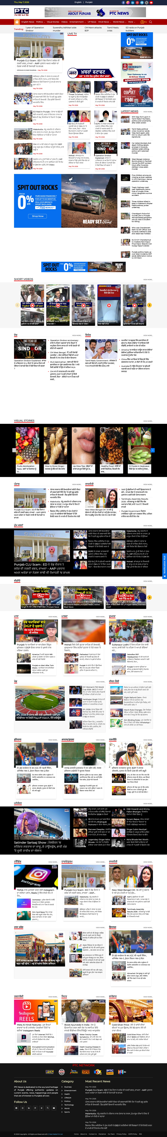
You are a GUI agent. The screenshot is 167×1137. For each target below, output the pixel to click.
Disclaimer (102, 1134)
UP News (92, 22)
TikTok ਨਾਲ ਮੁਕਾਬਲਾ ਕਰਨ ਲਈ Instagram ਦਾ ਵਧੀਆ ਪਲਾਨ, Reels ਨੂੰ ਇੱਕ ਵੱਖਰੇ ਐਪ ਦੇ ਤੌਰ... (35, 893)
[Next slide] (149, 305)
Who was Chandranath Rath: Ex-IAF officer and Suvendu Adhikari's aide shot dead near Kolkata (141, 231)
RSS (140, 1134)
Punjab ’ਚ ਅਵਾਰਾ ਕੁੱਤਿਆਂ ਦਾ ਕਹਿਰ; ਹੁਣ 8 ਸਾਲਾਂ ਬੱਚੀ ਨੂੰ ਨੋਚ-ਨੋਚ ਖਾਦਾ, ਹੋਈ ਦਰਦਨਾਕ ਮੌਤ (138, 669)
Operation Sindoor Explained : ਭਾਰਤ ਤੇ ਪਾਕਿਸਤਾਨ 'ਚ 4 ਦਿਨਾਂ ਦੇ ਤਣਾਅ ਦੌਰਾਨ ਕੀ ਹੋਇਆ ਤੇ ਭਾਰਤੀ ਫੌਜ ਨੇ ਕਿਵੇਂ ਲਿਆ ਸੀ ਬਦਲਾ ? (105, 160)
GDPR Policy (132, 1134)
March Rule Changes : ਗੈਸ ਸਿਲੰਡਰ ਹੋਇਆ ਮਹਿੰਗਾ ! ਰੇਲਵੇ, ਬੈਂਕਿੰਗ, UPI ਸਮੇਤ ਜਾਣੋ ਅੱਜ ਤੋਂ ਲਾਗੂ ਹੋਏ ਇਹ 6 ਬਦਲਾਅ (137, 712)
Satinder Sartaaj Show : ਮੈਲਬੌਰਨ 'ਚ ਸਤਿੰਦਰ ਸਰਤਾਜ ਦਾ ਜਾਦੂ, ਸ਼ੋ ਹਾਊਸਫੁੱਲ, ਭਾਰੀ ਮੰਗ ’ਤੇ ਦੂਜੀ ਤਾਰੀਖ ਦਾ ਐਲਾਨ (40, 846)
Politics (40, 22)
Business (66, 1087)
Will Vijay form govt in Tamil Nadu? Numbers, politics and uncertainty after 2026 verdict (141, 120)
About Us (83, 1134)
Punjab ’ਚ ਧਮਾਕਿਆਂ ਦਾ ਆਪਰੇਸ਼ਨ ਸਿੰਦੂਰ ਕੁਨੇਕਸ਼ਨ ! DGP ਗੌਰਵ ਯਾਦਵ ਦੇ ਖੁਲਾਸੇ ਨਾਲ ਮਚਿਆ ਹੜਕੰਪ (34, 647)
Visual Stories (53, 22)
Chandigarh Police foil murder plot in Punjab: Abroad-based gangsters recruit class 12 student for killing (142, 218)
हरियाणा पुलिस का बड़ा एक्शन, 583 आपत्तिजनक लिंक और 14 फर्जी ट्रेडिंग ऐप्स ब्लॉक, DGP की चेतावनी (91, 777)
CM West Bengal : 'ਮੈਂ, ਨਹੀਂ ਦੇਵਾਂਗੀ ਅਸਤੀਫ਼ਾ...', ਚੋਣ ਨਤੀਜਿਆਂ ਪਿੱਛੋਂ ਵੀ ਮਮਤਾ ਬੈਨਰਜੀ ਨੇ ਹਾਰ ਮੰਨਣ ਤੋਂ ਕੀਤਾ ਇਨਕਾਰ (64, 355)
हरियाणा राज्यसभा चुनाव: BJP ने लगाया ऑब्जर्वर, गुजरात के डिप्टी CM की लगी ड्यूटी (43, 788)
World (65, 1108)
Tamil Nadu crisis (113, 29)
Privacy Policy (121, 1134)
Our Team (111, 1134)
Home (76, 1134)
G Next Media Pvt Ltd (55, 1134)
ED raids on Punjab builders (135, 29)
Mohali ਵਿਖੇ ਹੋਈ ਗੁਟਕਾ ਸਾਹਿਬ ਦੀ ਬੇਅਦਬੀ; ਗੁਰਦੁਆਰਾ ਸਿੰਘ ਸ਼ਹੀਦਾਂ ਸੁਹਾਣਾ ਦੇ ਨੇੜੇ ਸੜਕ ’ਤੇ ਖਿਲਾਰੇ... (82, 647)
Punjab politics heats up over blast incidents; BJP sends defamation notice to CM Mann (142, 255)
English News (27, 22)
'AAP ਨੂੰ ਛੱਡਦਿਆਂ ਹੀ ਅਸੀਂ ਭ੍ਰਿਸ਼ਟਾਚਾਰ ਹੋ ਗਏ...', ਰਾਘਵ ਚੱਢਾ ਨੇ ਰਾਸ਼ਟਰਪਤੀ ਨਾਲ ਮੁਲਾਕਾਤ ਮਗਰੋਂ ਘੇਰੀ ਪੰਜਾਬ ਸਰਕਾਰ (136, 492)
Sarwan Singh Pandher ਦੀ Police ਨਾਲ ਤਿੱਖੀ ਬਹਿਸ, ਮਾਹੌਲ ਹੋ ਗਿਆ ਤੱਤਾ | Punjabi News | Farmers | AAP (126, 604)
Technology (67, 1105)
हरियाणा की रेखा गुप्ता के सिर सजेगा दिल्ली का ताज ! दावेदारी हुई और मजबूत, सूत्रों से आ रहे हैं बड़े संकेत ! (138, 789)
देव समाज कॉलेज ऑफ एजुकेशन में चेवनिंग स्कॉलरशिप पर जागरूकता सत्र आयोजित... (43, 777)
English (78, 2)
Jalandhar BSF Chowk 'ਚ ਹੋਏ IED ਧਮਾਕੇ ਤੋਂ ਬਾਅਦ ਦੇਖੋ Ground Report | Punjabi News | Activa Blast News (83, 604)
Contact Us (93, 1134)
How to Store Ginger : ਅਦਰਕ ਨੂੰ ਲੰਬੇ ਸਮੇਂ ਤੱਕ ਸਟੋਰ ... (55, 469)
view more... (148, 112)
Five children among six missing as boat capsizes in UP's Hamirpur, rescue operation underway (142, 178)
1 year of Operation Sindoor (35, 29)
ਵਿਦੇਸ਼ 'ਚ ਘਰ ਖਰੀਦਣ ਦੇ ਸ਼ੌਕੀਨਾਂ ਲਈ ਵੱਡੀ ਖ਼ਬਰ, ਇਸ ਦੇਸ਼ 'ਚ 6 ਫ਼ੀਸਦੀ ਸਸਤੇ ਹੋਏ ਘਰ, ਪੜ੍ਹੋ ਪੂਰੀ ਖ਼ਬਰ (137, 689)
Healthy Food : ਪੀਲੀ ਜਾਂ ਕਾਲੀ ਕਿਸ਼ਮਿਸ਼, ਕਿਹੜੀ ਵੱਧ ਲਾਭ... (111, 469)
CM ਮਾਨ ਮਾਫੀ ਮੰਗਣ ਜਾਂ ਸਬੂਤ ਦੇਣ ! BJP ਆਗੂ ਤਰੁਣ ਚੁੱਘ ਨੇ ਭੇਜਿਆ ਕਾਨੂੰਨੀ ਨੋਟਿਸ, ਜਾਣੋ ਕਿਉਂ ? (48, 147)
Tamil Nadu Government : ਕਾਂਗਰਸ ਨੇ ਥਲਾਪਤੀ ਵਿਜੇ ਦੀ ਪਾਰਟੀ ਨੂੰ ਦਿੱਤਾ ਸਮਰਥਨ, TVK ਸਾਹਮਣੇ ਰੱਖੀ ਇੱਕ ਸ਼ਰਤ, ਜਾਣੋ (101, 363)
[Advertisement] (83, 400)
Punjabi (88, 2)
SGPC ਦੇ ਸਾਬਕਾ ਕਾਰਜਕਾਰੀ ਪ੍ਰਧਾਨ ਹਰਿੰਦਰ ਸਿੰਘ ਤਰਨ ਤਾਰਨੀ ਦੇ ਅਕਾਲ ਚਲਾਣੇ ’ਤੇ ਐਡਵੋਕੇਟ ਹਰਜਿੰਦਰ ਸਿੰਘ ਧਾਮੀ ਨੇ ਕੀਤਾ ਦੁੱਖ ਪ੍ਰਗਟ (105, 129)
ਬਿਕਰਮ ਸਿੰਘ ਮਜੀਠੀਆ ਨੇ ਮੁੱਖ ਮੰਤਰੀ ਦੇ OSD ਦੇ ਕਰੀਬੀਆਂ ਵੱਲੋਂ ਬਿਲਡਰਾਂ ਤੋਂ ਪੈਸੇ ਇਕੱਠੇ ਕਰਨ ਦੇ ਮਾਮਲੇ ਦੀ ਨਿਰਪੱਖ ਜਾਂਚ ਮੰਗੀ (65, 514)
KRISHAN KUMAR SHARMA (26, 70)
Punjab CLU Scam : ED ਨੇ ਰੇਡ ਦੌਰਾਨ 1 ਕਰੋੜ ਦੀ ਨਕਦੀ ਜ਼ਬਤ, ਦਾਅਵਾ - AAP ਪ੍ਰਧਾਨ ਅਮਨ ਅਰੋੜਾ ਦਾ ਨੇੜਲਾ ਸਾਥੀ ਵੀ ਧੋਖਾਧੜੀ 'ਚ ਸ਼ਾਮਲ (38, 63)
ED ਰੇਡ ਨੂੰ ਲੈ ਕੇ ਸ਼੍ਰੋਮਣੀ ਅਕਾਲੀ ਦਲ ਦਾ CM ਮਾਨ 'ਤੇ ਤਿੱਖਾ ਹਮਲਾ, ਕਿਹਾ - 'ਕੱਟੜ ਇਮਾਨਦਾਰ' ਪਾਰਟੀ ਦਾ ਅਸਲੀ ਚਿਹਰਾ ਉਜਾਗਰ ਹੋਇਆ (78, 129)
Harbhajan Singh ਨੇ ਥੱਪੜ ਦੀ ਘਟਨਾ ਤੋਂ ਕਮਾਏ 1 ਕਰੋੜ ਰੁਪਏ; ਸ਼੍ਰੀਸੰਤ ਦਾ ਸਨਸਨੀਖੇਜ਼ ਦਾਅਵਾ (94, 701)
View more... (77, 335)
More (131, 22)
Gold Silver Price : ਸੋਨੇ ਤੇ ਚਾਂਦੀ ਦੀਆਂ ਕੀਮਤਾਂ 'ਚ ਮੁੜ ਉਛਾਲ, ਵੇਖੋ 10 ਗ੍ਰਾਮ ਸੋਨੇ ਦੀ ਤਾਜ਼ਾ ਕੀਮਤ (129, 1028)
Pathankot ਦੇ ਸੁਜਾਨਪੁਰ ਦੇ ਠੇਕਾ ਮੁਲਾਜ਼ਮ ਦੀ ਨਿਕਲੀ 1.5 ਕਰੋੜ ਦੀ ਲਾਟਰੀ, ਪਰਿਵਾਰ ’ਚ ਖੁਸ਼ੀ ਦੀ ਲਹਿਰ (90, 656)
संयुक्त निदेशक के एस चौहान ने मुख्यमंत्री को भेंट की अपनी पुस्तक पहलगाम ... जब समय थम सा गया (93, 947)
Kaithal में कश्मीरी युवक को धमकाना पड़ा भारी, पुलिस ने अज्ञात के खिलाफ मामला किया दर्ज (91, 788)
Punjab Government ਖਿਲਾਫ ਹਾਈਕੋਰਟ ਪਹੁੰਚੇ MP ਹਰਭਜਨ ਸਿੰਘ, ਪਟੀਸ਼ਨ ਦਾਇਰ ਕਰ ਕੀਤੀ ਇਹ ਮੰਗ (136, 514)
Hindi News (104, 22)
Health (65, 1094)
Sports (65, 1112)
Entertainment (78, 22)
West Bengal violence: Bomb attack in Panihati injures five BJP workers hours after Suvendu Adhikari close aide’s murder (142, 164)
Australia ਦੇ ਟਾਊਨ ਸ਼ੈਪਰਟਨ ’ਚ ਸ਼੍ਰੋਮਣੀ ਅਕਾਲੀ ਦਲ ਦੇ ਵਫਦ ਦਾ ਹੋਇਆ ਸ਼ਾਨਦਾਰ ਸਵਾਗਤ (135, 369)
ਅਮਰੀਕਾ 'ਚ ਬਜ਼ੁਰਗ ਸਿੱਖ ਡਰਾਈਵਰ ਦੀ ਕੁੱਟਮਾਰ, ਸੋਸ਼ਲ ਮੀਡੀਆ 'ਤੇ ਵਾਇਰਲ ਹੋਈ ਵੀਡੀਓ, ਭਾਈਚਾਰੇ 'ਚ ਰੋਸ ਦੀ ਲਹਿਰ (135, 343)
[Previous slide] (17, 305)
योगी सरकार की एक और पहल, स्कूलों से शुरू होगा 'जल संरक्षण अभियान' (92, 972)
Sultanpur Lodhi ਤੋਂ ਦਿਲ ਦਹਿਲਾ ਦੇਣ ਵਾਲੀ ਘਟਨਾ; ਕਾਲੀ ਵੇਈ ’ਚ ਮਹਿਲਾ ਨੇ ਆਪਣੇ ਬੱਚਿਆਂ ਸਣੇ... (130, 647)
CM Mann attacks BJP (93, 29)
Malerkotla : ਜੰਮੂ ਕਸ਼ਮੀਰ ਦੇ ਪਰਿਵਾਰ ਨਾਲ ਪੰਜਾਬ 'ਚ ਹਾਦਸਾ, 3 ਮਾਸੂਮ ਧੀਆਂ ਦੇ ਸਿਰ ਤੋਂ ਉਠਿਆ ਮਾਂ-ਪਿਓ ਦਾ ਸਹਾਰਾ (47, 132)
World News (119, 22)
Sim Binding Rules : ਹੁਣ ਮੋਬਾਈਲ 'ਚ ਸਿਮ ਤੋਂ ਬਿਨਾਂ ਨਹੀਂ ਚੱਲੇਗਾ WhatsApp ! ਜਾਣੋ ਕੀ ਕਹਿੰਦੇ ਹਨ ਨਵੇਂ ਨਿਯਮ (137, 722)
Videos (64, 22)
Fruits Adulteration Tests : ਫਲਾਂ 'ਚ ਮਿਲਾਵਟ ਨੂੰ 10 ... (26, 469)
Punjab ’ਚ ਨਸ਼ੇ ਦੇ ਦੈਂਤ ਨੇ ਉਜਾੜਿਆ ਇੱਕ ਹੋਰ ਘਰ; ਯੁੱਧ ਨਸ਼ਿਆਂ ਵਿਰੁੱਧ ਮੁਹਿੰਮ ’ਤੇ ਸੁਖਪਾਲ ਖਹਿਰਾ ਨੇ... (91, 667)
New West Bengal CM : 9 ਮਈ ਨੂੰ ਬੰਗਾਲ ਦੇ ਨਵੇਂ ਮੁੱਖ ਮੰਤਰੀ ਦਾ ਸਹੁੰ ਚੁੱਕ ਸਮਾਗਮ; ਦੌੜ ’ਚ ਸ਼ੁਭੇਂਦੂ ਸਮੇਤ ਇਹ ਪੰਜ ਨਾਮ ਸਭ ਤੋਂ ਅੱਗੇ (100, 512)
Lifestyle (66, 1098)
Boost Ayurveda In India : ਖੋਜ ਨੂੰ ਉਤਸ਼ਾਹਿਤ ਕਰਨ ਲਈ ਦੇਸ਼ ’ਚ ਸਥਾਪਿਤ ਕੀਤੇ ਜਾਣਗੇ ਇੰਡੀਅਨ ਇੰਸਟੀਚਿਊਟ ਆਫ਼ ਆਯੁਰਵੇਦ (82, 1028)
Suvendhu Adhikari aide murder (64, 29)
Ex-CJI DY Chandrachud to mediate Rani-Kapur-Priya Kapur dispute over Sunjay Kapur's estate (142, 243)
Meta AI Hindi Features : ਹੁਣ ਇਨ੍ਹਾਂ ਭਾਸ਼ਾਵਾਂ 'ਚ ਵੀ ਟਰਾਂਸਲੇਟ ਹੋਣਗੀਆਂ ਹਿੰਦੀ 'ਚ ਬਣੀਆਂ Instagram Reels (34, 1028)
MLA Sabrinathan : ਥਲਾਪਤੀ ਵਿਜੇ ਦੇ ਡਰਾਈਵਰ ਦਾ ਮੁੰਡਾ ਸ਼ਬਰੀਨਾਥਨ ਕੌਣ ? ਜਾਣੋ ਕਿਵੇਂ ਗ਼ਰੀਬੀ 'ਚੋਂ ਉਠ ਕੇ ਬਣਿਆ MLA (64, 364)
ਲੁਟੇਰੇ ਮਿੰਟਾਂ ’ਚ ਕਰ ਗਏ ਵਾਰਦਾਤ (134, 324)
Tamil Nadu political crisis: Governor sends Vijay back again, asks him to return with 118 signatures (140, 133)
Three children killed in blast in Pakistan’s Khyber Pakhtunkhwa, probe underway (142, 204)
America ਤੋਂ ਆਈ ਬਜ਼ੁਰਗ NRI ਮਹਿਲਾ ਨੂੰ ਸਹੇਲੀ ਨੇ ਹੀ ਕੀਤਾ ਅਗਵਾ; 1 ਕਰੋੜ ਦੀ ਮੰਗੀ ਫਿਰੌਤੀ (43, 656)
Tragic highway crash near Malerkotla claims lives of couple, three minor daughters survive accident (142, 191)
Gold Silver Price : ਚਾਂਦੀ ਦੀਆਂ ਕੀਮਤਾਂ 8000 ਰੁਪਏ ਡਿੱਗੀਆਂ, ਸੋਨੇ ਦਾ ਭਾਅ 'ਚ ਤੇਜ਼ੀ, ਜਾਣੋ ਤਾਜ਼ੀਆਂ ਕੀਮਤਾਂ (138, 1037)
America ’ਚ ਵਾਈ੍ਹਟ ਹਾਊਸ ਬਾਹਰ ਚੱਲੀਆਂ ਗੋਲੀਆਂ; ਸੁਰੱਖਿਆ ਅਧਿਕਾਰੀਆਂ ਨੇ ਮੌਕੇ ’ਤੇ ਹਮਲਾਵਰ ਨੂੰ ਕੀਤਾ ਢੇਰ (136, 352)
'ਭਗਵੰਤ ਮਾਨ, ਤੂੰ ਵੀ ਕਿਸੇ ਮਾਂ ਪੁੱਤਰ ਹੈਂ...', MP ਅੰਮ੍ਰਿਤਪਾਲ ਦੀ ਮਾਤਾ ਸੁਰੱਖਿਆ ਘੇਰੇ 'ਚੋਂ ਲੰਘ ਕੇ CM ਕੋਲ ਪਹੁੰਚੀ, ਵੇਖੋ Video (48, 162)
